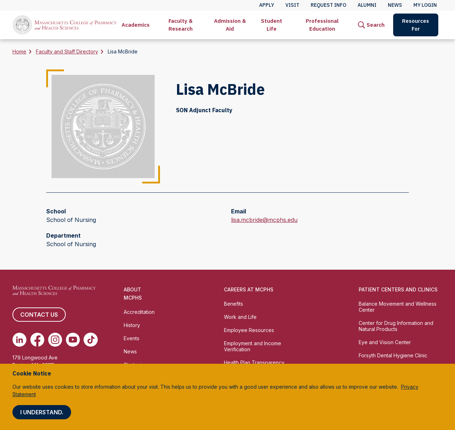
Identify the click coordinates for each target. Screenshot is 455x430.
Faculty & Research (180, 24)
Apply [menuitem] (266, 5)
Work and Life (240, 317)
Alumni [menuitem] (367, 5)
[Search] (371, 25)
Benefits (233, 304)
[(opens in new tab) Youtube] (73, 339)
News (130, 351)
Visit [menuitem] (292, 5)
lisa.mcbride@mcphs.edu (264, 220)
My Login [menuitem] (425, 5)
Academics (136, 24)
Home (19, 51)
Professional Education (322, 24)
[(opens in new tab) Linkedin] (19, 339)
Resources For (415, 24)
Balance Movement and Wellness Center (398, 307)
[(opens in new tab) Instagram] (55, 339)
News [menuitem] (395, 5)
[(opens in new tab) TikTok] (91, 339)
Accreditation (139, 312)
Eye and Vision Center (385, 342)
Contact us (39, 314)
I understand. (41, 412)
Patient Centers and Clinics (398, 289)
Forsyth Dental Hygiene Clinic (393, 355)
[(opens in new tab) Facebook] (37, 339)
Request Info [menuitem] (328, 5)
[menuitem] (135, 25)
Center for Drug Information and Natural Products (396, 326)
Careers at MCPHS (248, 289)
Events (131, 338)
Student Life (271, 24)
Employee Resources (249, 330)
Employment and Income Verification (252, 346)
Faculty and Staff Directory (67, 51)
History (132, 325)
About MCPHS (133, 293)
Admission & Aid (230, 24)
